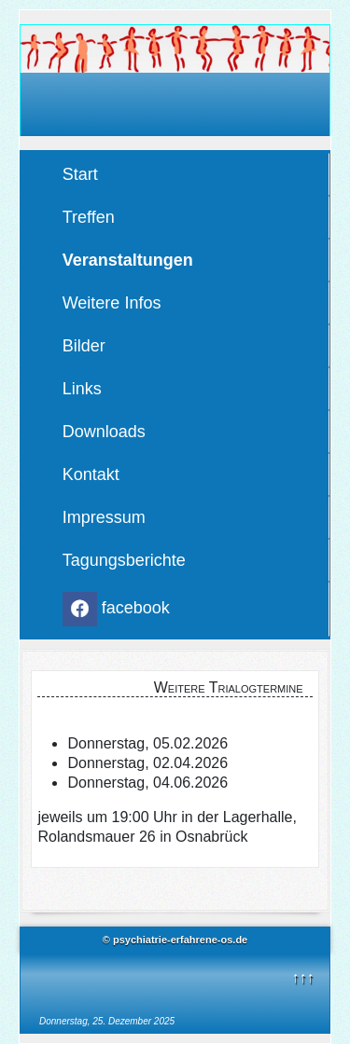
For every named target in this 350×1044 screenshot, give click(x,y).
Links (82, 388)
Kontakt (91, 474)
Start (80, 174)
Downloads (104, 431)
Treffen (89, 217)
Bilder (84, 346)
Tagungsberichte (124, 560)
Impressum (104, 517)
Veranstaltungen (128, 260)
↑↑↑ (302, 977)
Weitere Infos (112, 303)
